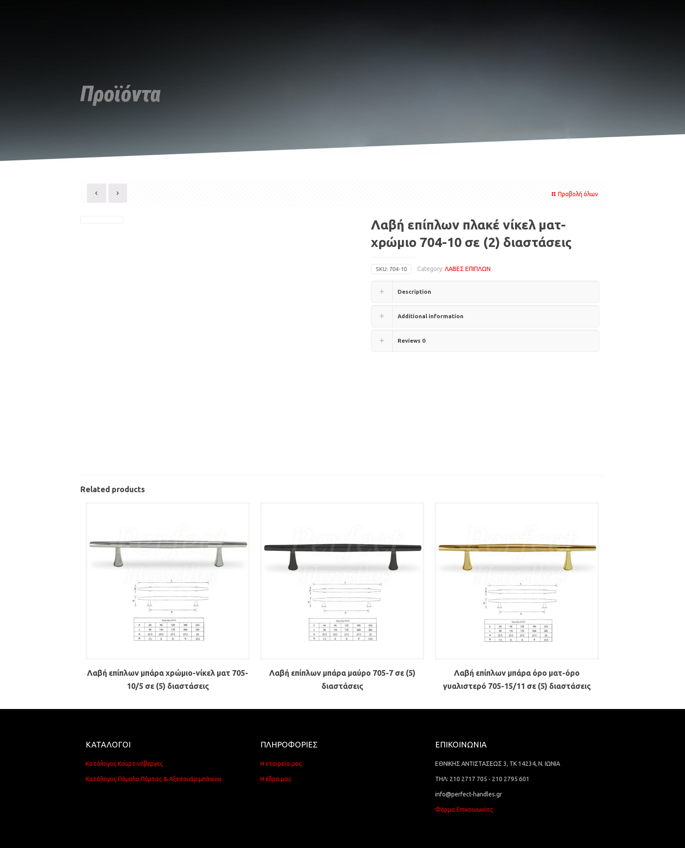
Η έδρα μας (275, 778)
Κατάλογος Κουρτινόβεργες (124, 763)
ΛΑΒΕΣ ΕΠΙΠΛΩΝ (468, 268)
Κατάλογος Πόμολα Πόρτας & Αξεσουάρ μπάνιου (153, 778)
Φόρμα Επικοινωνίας (464, 809)
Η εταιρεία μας (281, 763)
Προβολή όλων (573, 194)
